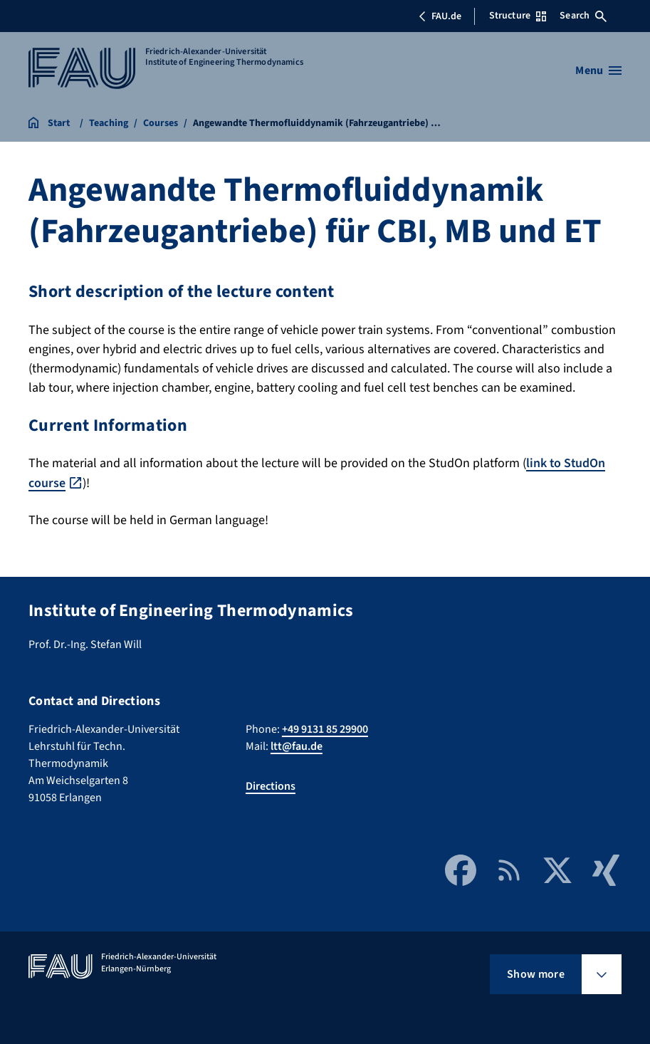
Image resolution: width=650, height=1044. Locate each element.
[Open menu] (598, 70)
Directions (270, 785)
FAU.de (440, 16)
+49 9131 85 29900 (325, 728)
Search (583, 16)
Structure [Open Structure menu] (517, 16)
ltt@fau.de (297, 745)
